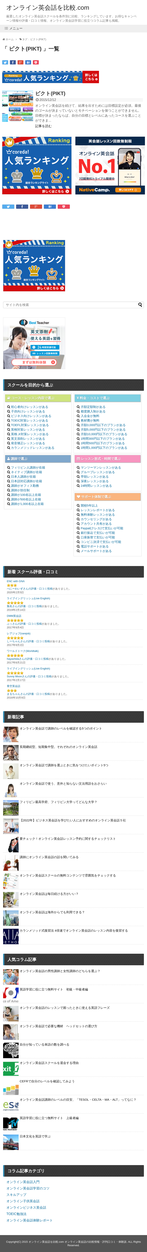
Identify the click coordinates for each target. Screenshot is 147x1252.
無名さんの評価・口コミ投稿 (24, 606)
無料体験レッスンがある (98, 514)
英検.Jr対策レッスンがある (30, 434)
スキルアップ (16, 1194)
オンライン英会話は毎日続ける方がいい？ (49, 893)
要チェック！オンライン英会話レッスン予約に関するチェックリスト (68, 838)
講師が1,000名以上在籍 (27, 504)
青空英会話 (13, 686)
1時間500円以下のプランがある (103, 443)
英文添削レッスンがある (28, 438)
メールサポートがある (96, 551)
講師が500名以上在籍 (26, 499)
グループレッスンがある (98, 472)
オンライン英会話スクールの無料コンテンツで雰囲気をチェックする (68, 875)
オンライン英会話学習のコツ (27, 1188)
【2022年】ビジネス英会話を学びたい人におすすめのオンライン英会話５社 (73, 820)
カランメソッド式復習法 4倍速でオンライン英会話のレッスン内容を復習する (74, 930)
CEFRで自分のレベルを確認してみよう (47, 1081)
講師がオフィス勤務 (25, 485)
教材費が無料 (90, 420)
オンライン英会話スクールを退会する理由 (49, 1063)
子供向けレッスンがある (28, 411)
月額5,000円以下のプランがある (103, 429)
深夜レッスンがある (95, 481)
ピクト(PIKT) (50, 93)
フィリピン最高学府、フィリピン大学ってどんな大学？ (58, 802)
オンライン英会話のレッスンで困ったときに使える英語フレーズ (65, 1007)
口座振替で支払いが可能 (98, 537)
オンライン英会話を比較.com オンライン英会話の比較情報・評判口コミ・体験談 (78, 1241)
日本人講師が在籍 (23, 476)
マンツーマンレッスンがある (101, 467)
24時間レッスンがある (96, 485)
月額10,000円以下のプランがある (104, 434)
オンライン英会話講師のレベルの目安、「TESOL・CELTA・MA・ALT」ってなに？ (78, 1099)
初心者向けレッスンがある (29, 407)
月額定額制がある (93, 407)
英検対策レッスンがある (28, 429)
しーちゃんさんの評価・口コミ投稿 (28, 641)
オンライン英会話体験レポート (29, 1220)
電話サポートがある (95, 546)
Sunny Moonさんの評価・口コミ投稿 (29, 676)
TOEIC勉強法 (16, 1214)
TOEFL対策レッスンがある (30, 425)
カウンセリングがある (96, 519)
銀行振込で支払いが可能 (98, 532)
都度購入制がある (93, 411)
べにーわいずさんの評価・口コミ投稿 (30, 588)
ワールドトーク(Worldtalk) (23, 651)
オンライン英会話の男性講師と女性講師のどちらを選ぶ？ (60, 971)
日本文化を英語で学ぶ (35, 1136)
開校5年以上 (89, 505)
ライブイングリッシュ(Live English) (28, 598)
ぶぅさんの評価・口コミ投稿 (24, 623)
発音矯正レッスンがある (28, 443)
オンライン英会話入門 (23, 1182)
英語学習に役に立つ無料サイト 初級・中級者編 (54, 989)
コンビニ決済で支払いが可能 (101, 542)
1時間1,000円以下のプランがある (104, 447)
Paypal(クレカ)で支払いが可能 (102, 528)
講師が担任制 (20, 490)
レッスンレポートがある (98, 510)
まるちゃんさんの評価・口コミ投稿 (28, 693)
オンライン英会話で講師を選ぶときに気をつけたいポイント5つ (64, 765)
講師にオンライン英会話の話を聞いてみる (49, 857)
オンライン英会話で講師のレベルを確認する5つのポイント (61, 728)
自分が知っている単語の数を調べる (44, 1044)
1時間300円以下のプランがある (103, 438)
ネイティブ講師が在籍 (26, 472)
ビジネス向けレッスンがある (31, 416)
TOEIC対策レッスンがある (29, 420)
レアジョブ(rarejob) (18, 633)
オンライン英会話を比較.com (47, 7)
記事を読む (43, 126)
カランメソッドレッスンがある (32, 447)
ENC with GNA (16, 581)
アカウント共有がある (96, 523)
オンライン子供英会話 (23, 1201)
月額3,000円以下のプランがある (103, 425)
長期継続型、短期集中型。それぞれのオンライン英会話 (58, 747)
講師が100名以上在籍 (26, 494)
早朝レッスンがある (95, 476)
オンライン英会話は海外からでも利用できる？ (52, 912)
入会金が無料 (90, 416)
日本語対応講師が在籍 (26, 481)
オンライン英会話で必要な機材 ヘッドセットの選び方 (58, 1026)
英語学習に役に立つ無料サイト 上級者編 (49, 1118)
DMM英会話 (14, 615)
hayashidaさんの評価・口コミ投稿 (28, 658)
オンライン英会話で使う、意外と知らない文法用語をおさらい (63, 783)
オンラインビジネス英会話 (26, 1207)
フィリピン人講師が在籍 (28, 467)
